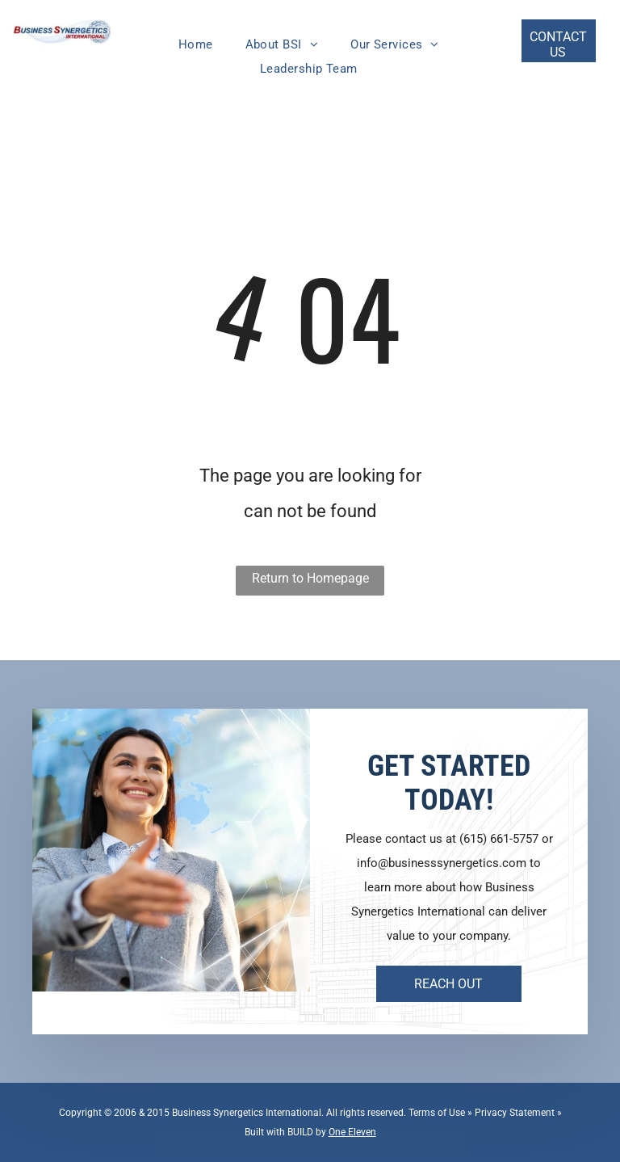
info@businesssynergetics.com (441, 863)
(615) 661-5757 (498, 839)
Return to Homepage (310, 578)
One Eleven (352, 1132)
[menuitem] (195, 44)
